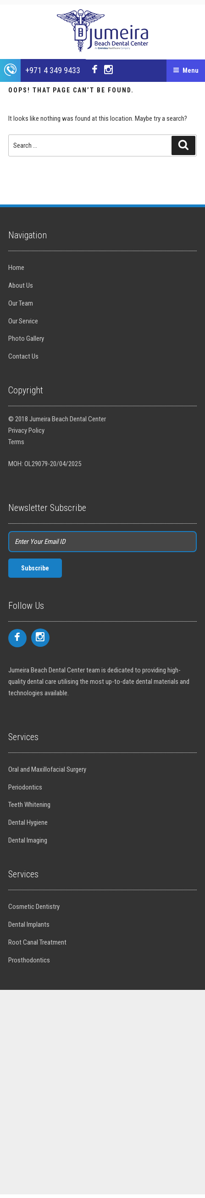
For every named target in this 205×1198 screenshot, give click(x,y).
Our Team (20, 303)
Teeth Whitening (29, 804)
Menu (186, 70)
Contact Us (23, 356)
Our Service (23, 321)
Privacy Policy (26, 430)
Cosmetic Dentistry (34, 907)
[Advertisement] (102, 1092)
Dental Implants (29, 924)
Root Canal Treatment (37, 942)
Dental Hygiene (28, 822)
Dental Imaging (27, 840)
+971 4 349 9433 (52, 70)
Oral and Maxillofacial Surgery (47, 769)
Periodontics (25, 787)
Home (16, 267)
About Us (20, 285)
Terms (16, 442)
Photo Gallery (26, 338)
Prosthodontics (29, 960)
